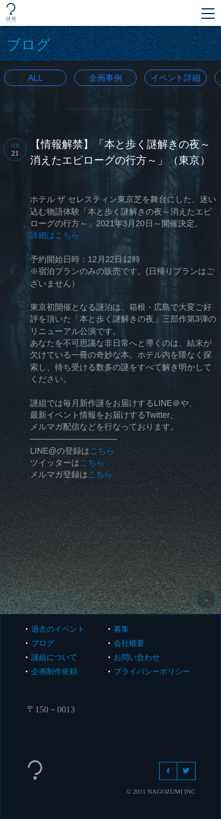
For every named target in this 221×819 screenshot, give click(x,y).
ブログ (42, 643)
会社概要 (129, 643)
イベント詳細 (175, 77)
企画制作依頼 (54, 671)
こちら (102, 450)
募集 (121, 629)
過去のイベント (58, 629)
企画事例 (105, 77)
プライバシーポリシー (152, 671)
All (35, 77)
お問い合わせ (137, 657)
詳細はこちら (55, 235)
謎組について (54, 657)
